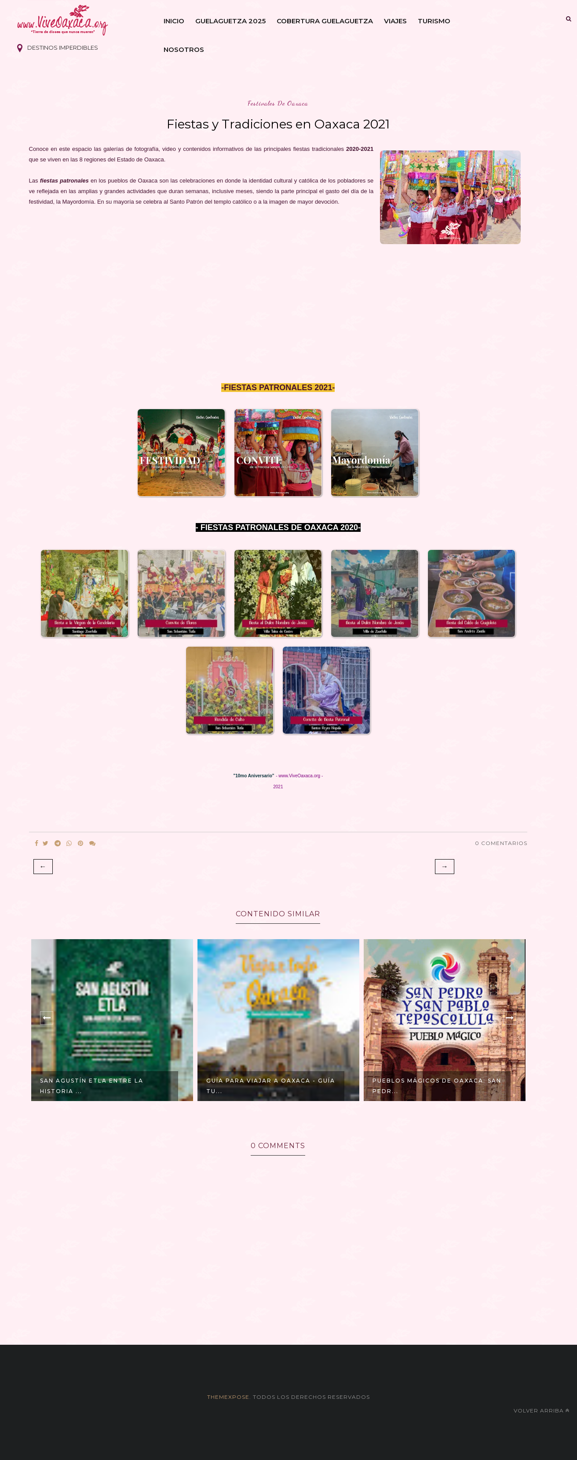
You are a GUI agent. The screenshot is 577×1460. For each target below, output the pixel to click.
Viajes (395, 21)
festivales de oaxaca (278, 103)
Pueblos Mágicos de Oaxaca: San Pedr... (436, 1085)
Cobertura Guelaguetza (325, 21)
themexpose (228, 1397)
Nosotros (184, 49)
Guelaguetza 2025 (230, 21)
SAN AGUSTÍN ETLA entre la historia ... (91, 1085)
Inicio (174, 21)
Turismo (434, 21)
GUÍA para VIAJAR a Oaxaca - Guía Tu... (270, 1085)
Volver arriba (542, 1410)
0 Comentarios (501, 843)
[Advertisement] (278, 320)
